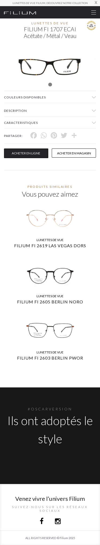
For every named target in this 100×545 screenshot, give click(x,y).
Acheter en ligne (26, 153)
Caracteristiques (21, 123)
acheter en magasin (74, 153)
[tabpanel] (50, 64)
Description (15, 111)
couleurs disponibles (25, 97)
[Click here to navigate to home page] (20, 12)
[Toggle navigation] (93, 12)
